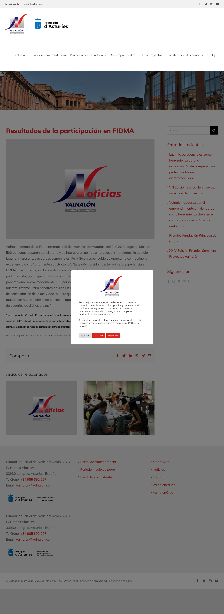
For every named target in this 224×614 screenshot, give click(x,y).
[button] (213, 55)
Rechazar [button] (113, 335)
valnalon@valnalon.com (33, 4)
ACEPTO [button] (98, 335)
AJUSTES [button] (85, 335)
